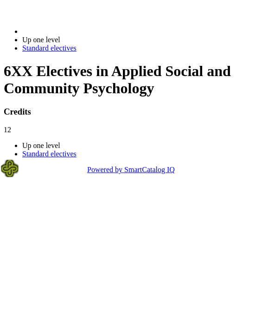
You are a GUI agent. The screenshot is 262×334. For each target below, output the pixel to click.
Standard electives (49, 48)
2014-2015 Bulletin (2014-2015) (70, 31)
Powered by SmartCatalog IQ (131, 169)
